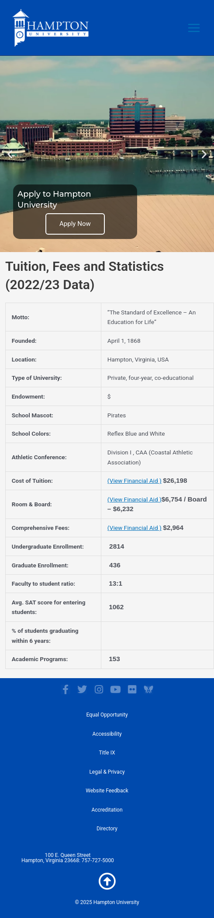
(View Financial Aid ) (134, 480)
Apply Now (75, 224)
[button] (9, 154)
